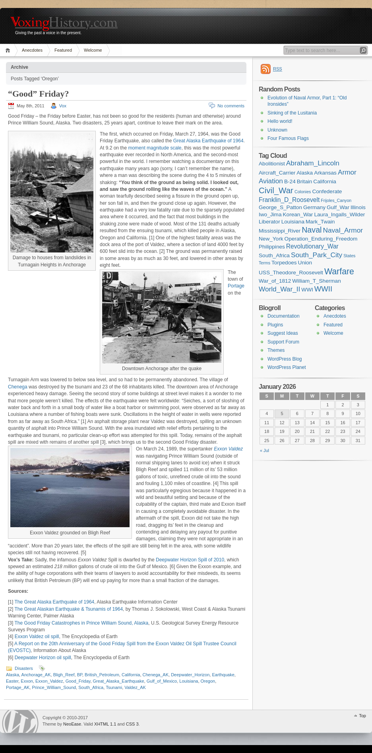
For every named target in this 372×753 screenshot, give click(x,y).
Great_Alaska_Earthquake (118, 681)
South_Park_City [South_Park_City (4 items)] (316, 255)
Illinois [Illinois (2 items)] (358, 207)
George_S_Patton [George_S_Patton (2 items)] (280, 207)
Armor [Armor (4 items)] (347, 172)
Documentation (283, 316)
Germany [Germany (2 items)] (314, 207)
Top (362, 715)
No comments (230, 105)
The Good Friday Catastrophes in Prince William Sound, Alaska (81, 623)
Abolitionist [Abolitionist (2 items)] (272, 164)
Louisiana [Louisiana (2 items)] (292, 222)
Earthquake (223, 674)
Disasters (24, 668)
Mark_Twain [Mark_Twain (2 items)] (320, 222)
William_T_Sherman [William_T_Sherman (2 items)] (316, 281)
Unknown (277, 130)
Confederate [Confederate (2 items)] (327, 191)
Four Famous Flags (288, 138)
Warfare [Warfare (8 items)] (339, 271)
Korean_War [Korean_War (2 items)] (298, 214)
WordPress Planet (286, 367)
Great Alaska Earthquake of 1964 (208, 141)
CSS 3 (132, 724)
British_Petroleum (102, 674)
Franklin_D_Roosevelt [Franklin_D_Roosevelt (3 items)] (289, 199)
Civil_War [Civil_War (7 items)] (276, 190)
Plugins (275, 325)
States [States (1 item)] (349, 255)
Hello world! (280, 121)
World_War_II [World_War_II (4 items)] (279, 289)
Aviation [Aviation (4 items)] (271, 181)
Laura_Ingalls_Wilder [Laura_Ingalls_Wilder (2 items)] (339, 214)
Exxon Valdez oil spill (37, 636)
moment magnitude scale (154, 148)
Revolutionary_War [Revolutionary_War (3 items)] (312, 246)
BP (79, 674)
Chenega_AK (156, 674)
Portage (236, 286)
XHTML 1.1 (105, 724)
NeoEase (72, 724)
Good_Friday (78, 681)
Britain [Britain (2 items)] (304, 181)
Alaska (12, 674)
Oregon (208, 681)
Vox (62, 105)
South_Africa (90, 687)
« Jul (264, 450)
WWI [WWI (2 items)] (307, 290)
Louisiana (188, 681)
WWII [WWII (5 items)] (323, 289)
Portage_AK (17, 687)
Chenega (17, 387)
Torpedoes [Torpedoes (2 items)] (284, 263)
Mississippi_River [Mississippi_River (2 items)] (279, 231)
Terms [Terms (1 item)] (264, 262)
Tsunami (114, 687)
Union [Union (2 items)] (305, 263)
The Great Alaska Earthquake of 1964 (54, 602)
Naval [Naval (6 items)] (312, 229)
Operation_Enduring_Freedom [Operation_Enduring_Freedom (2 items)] (321, 239)
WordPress (20, 721)
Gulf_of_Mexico (162, 681)
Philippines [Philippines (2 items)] (272, 247)
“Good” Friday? (38, 94)
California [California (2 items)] (324, 181)
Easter (12, 681)
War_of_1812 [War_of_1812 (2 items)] (275, 281)
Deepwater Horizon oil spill (43, 657)
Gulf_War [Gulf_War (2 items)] (338, 207)
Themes (276, 350)
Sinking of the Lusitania (292, 113)
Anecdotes (32, 50)
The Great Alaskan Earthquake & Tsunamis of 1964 (68, 609)
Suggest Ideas (282, 333)
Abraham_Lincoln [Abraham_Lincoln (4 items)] (312, 163)
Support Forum (283, 342)
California (131, 674)
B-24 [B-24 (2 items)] (290, 181)
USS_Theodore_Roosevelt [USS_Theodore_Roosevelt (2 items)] (291, 273)
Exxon (27, 681)
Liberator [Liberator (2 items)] (269, 222)
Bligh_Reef (64, 674)
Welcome (93, 50)
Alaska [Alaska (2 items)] (304, 173)
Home (9, 50)
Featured (63, 50)
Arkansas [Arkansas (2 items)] (325, 173)
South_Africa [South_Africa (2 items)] (274, 255)
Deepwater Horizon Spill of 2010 (190, 560)
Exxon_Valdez (49, 681)
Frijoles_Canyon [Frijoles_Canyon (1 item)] (336, 200)
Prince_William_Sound (54, 687)
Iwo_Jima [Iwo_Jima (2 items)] (270, 214)
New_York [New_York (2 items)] (271, 239)
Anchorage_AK (36, 674)
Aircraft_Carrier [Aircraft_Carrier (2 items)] (277, 173)
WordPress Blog (284, 359)
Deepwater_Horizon (190, 674)
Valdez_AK (135, 687)
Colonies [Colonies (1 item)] (302, 191)
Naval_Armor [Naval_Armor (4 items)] (343, 230)
